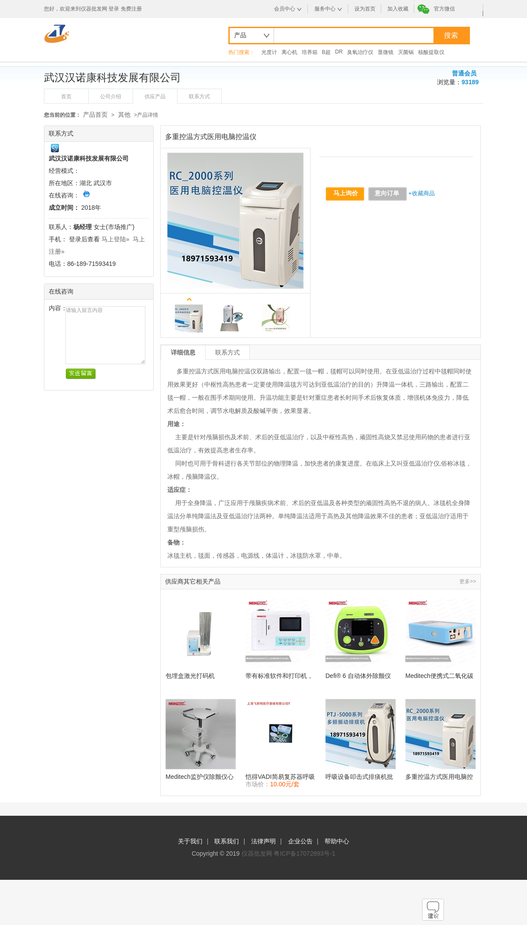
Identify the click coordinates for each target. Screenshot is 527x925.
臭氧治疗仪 (360, 52)
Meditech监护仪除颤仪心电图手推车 (200, 777)
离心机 (289, 52)
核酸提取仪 (431, 52)
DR (339, 52)
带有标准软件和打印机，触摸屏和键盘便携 (279, 676)
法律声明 (263, 841)
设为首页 (364, 9)
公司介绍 (110, 96)
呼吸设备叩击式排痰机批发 (359, 777)
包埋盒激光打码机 (190, 675)
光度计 (269, 52)
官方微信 (444, 9)
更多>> (467, 581)
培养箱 (310, 52)
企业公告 (300, 841)
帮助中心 (337, 841)
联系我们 (226, 841)
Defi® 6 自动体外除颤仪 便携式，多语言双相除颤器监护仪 (359, 676)
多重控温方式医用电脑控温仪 (439, 777)
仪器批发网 (257, 853)
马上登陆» (115, 239)
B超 (326, 52)
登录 (113, 9)
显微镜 (385, 52)
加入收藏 (397, 9)
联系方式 (199, 96)
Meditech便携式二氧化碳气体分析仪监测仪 (439, 676)
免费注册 (131, 9)
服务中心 (325, 9)
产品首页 (95, 114)
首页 (66, 96)
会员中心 (284, 9)
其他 (124, 114)
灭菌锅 (406, 52)
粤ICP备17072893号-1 (304, 853)
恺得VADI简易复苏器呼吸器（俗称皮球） (280, 777)
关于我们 (190, 841)
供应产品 (155, 96)
